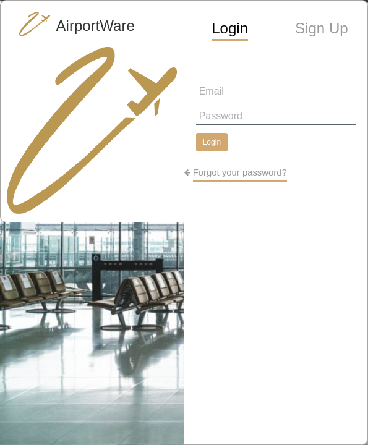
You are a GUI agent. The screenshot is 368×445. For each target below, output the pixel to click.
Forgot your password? (240, 172)
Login (212, 142)
